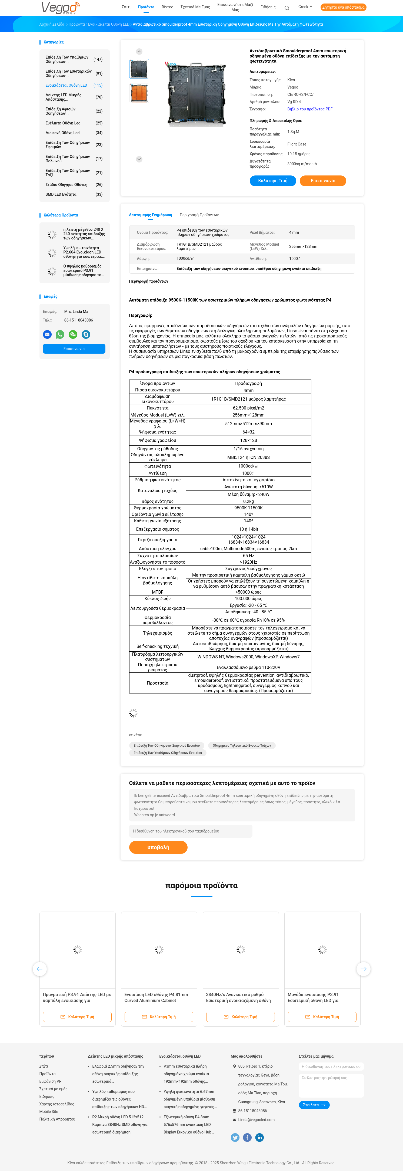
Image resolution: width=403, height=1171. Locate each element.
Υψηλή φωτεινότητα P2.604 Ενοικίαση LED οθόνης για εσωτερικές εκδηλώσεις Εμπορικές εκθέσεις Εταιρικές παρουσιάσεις (84, 252)
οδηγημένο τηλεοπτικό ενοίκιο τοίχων (242, 745)
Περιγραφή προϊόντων (199, 215)
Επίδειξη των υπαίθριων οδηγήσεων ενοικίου (168, 753)
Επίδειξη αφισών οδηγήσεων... (74, 111)
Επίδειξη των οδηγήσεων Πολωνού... (74, 158)
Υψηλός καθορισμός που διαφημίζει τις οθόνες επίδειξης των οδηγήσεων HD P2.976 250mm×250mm (118, 1100)
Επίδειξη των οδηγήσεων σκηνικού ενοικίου (167, 745)
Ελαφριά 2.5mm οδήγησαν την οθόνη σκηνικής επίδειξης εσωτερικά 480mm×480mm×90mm (118, 1074)
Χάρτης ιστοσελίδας (56, 1104)
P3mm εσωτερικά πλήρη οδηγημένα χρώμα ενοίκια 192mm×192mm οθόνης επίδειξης (186, 1074)
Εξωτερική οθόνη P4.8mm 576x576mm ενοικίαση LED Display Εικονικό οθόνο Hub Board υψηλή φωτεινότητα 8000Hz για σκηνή (187, 1125)
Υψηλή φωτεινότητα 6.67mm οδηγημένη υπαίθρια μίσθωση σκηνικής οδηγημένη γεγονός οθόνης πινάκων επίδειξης (189, 1100)
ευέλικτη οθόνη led (74, 123)
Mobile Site (48, 1111)
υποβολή (158, 847)
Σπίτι (43, 1066)
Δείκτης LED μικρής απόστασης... (74, 97)
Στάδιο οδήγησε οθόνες (74, 184)
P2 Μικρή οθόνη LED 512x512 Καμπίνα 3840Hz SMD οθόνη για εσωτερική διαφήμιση (120, 1124)
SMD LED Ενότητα (74, 194)
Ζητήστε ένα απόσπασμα (343, 7)
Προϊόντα (47, 1074)
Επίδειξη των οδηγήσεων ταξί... (74, 172)
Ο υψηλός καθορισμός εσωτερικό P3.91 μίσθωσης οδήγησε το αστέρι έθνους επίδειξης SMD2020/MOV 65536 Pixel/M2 (83, 270)
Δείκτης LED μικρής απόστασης (115, 1056)
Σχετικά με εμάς (53, 1089)
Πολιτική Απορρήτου (57, 1119)
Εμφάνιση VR (50, 1081)
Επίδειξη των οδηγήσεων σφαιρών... (74, 144)
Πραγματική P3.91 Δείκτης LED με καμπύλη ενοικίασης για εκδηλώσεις (77, 1000)
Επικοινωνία (74, 349)
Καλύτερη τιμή (272, 180)
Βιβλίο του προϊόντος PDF (310, 109)
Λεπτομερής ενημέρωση (150, 215)
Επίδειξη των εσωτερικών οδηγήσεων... (74, 73)
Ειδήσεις (47, 1096)
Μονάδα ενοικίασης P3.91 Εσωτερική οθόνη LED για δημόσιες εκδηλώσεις (313, 1000)
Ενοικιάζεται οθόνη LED (74, 85)
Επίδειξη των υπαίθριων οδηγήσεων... (74, 59)
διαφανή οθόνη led (74, 133)
